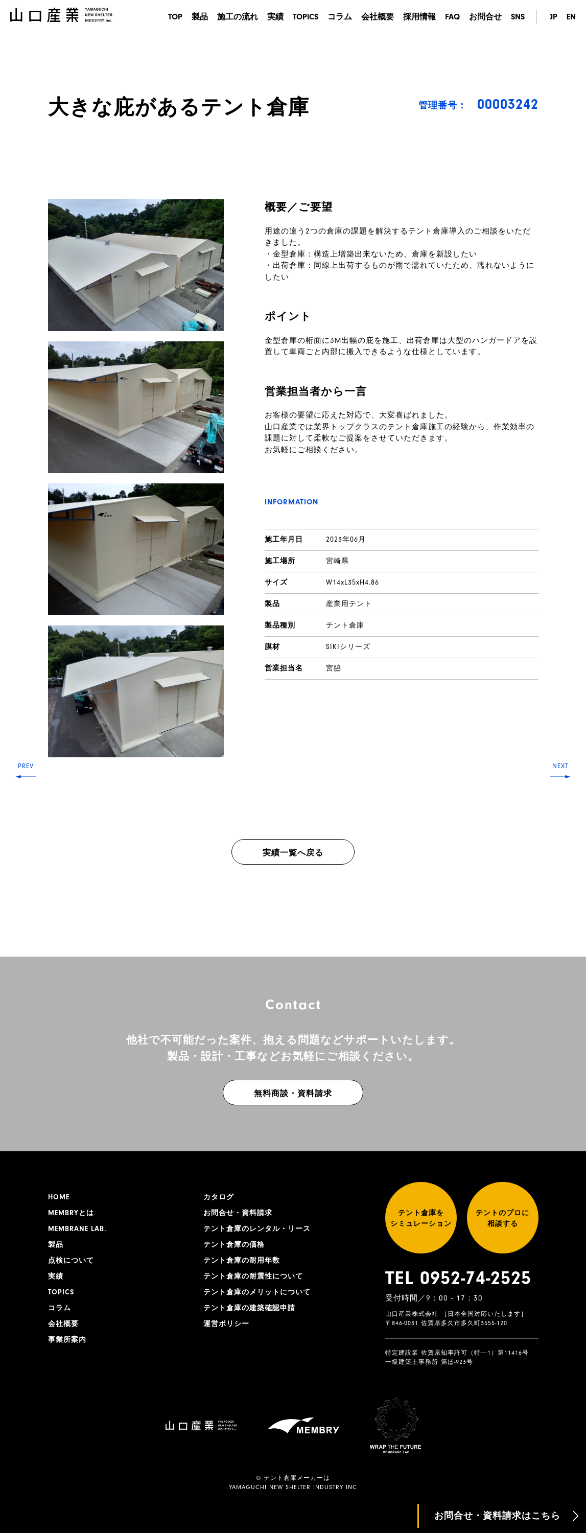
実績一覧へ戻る (293, 852)
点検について (71, 1261)
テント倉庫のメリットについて (257, 1292)
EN (571, 16)
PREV (26, 766)
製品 (200, 16)
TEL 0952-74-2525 (458, 1278)
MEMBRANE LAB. (77, 1229)
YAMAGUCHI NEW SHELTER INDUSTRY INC (293, 1487)
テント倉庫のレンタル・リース (257, 1229)
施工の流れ (237, 16)
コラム (339, 16)
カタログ (218, 1197)
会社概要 (377, 16)
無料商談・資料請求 (293, 1093)
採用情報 (419, 16)
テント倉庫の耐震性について (253, 1276)
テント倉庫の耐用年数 (241, 1261)
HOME (58, 1197)
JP (553, 16)
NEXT (560, 766)
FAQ (452, 16)
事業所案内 (67, 1340)
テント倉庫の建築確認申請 (249, 1308)
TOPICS (305, 16)
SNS (518, 16)
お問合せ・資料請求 (237, 1213)
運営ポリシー (226, 1324)
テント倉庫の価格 (234, 1245)
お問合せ (485, 16)
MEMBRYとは (71, 1213)
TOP (175, 16)
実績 (275, 16)
